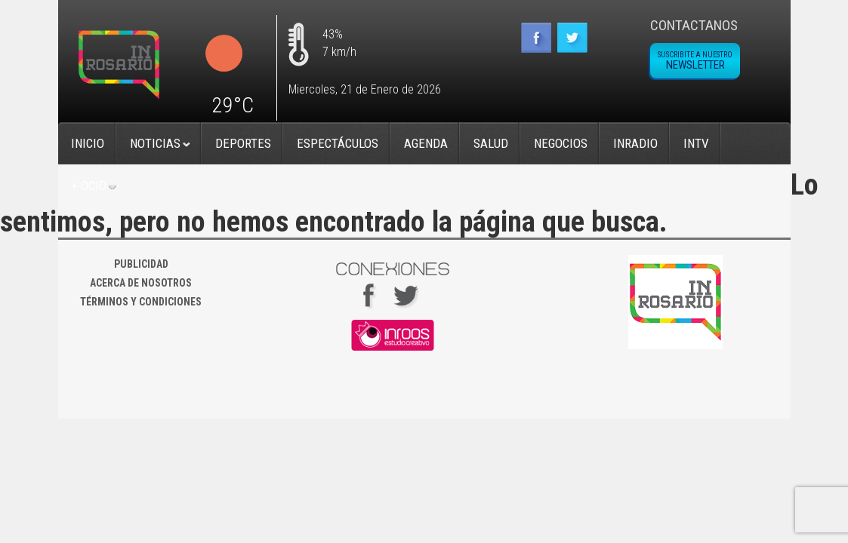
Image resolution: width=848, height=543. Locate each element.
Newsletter (695, 61)
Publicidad (141, 264)
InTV (696, 143)
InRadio (635, 143)
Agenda (426, 143)
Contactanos (694, 25)
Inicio (87, 143)
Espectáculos (337, 143)
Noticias (155, 143)
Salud (490, 143)
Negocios (560, 143)
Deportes (243, 143)
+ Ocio (88, 185)
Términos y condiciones (141, 302)
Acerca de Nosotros (141, 283)
